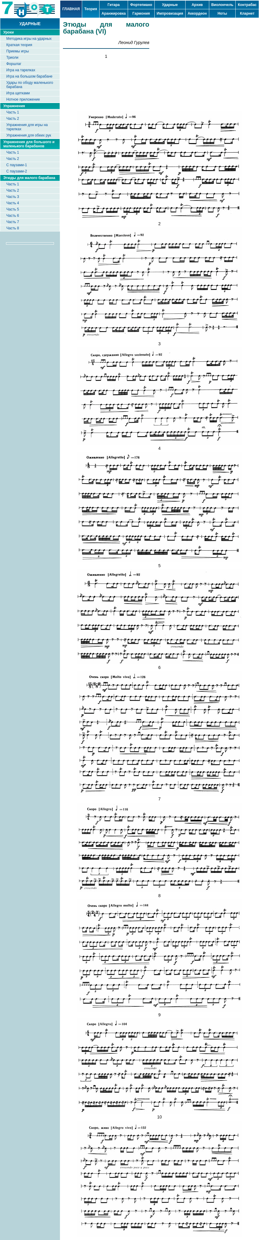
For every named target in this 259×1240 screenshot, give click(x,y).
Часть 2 (12, 118)
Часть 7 (12, 222)
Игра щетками (18, 93)
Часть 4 (12, 203)
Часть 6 (12, 216)
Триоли (12, 57)
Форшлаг (13, 64)
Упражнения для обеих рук (28, 135)
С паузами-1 (16, 165)
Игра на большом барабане (29, 76)
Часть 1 (12, 112)
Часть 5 (12, 209)
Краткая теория (19, 45)
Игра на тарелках (20, 70)
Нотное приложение (23, 99)
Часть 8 (12, 228)
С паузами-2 (16, 171)
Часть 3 (12, 197)
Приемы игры (17, 51)
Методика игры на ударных (29, 39)
